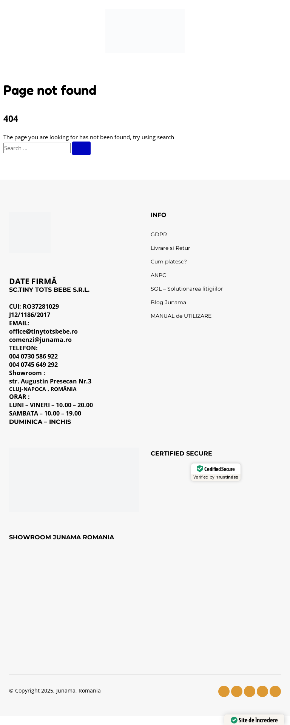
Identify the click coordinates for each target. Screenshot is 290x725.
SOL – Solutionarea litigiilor (187, 288)
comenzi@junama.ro (40, 340)
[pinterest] (275, 691)
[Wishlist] (227, 31)
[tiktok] (262, 691)
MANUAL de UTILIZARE (181, 315)
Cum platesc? (169, 261)
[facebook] (224, 691)
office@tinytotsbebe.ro (43, 331)
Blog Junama (168, 302)
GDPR (159, 234)
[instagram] (236, 691)
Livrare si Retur (170, 248)
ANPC (158, 275)
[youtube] (249, 691)
